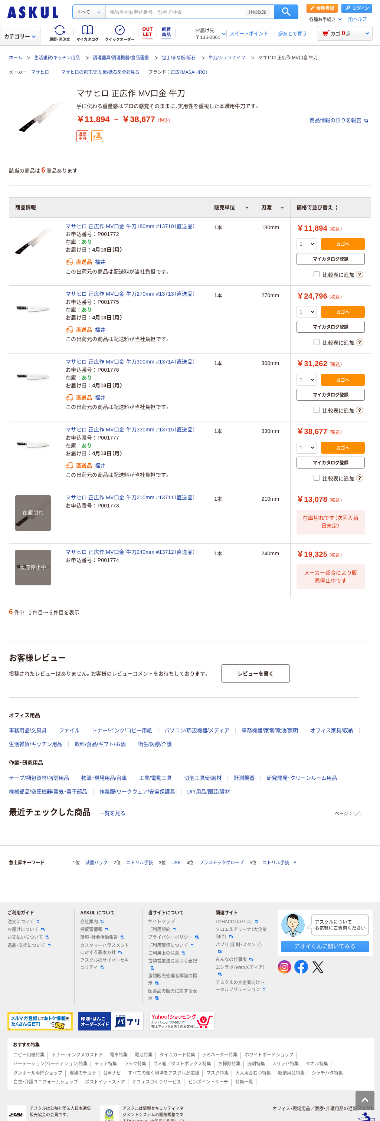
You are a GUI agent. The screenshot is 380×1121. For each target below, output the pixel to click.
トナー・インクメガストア (77, 1055)
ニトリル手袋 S (279, 862)
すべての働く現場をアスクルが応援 (163, 1073)
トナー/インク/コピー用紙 (122, 730)
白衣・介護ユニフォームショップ (45, 1082)
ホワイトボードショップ (269, 1055)
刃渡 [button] (272, 207)
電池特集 (144, 1055)
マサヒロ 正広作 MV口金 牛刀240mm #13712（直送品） (130, 552)
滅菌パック (96, 862)
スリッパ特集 (285, 1063)
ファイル (69, 730)
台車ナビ (112, 1073)
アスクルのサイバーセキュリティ (104, 964)
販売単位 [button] (231, 207)
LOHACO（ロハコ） (237, 921)
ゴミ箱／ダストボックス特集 (182, 1063)
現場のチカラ (82, 1073)
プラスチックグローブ (221, 862)
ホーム (15, 57)
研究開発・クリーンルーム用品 (302, 778)
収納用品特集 (291, 1073)
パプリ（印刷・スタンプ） (239, 947)
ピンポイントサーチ (208, 1082)
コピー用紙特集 (29, 1055)
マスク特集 (217, 1073)
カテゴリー (20, 36)
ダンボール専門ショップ (37, 1073)
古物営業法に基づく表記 (172, 964)
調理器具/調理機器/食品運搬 (121, 57)
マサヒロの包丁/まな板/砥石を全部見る (100, 72)
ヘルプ (360, 19)
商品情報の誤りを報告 (338, 120)
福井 (100, 262)
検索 (286, 11)
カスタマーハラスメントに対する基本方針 (104, 949)
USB (176, 862)
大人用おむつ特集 (253, 1073)
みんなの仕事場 (234, 959)
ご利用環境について (171, 945)
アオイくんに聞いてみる (325, 946)
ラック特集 (135, 1063)
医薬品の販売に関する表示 (172, 995)
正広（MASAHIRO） (189, 72)
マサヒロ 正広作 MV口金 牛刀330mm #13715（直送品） (130, 430)
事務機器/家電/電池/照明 (270, 730)
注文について (23, 921)
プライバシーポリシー (173, 937)
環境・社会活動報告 (102, 937)
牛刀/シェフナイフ (227, 57)
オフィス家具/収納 (331, 730)
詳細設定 (257, 12)
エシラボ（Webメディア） (240, 970)
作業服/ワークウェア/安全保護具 (137, 792)
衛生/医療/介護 (155, 744)
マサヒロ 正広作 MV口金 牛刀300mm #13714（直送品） (130, 362)
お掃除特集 (229, 1063)
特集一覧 (244, 1082)
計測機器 (244, 778)
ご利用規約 (162, 929)
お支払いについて (28, 937)
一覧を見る (112, 813)
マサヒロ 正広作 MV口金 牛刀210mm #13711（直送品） (130, 497)
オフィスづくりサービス (156, 1082)
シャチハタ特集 (327, 1073)
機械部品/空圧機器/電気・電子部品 (48, 792)
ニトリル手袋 (139, 862)
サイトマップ (161, 921)
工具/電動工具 (155, 778)
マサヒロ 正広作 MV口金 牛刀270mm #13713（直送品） (130, 294)
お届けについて (26, 929)
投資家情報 (94, 929)
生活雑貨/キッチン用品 (57, 57)
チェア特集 (106, 1063)
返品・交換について (29, 945)
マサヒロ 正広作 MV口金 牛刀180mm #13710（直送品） (130, 226)
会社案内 (92, 921)
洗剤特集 (256, 1063)
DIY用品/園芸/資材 (208, 792)
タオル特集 (317, 1063)
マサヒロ (40, 72)
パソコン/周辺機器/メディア (197, 730)
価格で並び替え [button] (317, 207)
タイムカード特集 (177, 1055)
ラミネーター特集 (220, 1055)
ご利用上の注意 (166, 953)
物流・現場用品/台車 (104, 778)
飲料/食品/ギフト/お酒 (100, 744)
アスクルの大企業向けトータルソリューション (241, 986)
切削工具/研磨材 (203, 778)
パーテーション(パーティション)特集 (50, 1063)
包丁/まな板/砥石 (179, 57)
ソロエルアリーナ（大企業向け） (241, 933)
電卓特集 (119, 1055)
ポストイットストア (105, 1082)
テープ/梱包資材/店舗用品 (39, 778)
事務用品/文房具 (28, 730)
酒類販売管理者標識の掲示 (172, 979)
